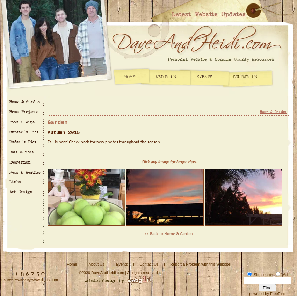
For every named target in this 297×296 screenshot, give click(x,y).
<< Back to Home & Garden (169, 234)
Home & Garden (273, 112)
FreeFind (277, 293)
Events (122, 264)
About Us (96, 264)
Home (72, 264)
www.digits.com (44, 279)
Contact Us (148, 264)
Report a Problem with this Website (200, 264)
